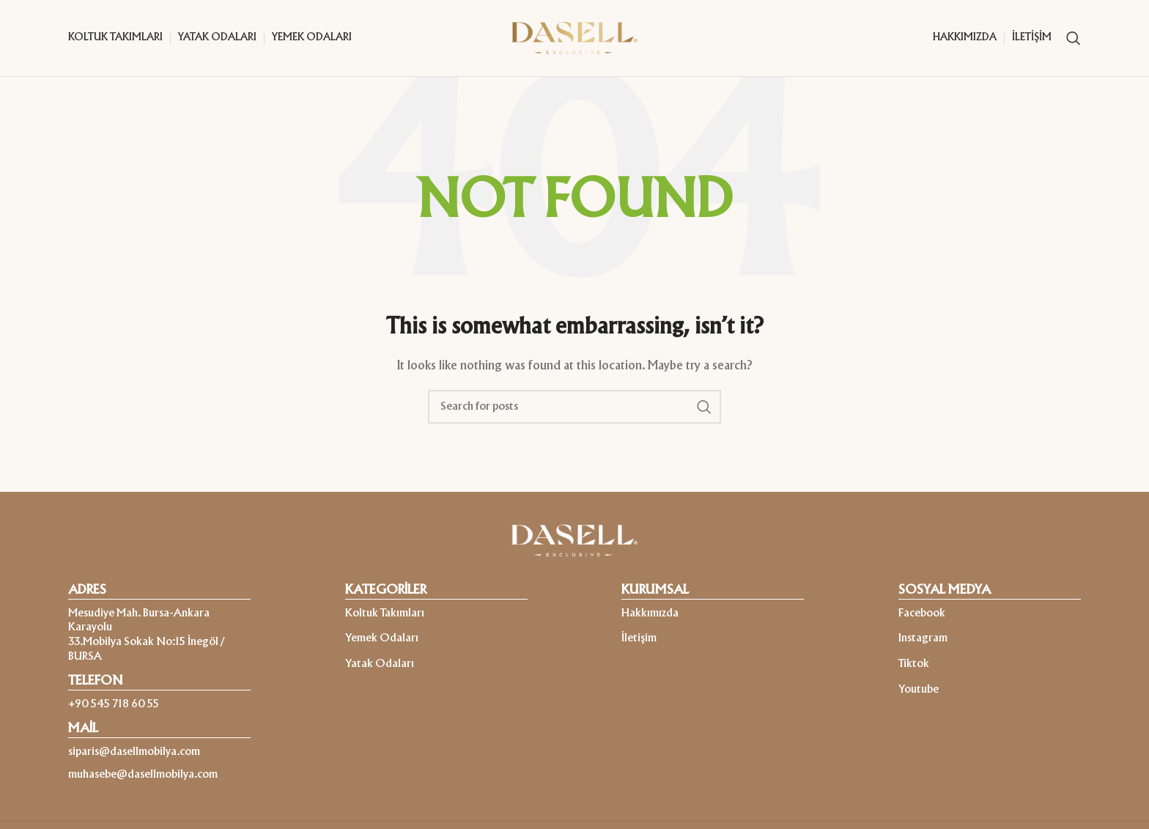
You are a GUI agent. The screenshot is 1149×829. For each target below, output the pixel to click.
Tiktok (913, 664)
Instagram (922, 638)
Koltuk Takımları (384, 613)
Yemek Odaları (381, 638)
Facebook (921, 613)
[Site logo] (574, 38)
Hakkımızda (650, 613)
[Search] (1073, 38)
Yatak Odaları (379, 664)
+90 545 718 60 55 (113, 704)
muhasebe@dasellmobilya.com (143, 775)
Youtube (918, 690)
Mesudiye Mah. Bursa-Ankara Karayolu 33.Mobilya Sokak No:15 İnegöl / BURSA (146, 635)
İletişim (639, 638)
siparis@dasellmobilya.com (134, 752)
